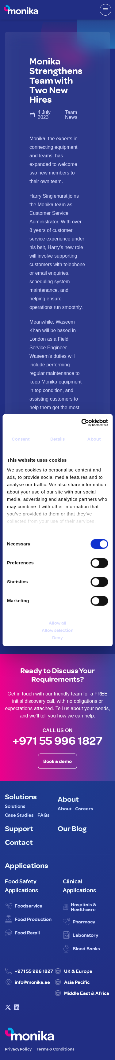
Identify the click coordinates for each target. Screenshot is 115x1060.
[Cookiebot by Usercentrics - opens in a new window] (82, 423)
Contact (19, 842)
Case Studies (19, 815)
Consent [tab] (21, 439)
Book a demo (57, 761)
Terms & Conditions (55, 1049)
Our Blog (72, 828)
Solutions (21, 796)
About (68, 799)
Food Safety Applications (21, 885)
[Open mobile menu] (105, 10)
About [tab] (94, 439)
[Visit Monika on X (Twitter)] (8, 1007)
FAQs (43, 815)
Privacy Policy (18, 1049)
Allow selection (58, 630)
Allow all (57, 623)
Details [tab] (57, 439)
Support (19, 828)
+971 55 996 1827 (57, 740)
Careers (84, 808)
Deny (57, 637)
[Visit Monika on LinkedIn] (16, 1007)
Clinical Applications (79, 885)
